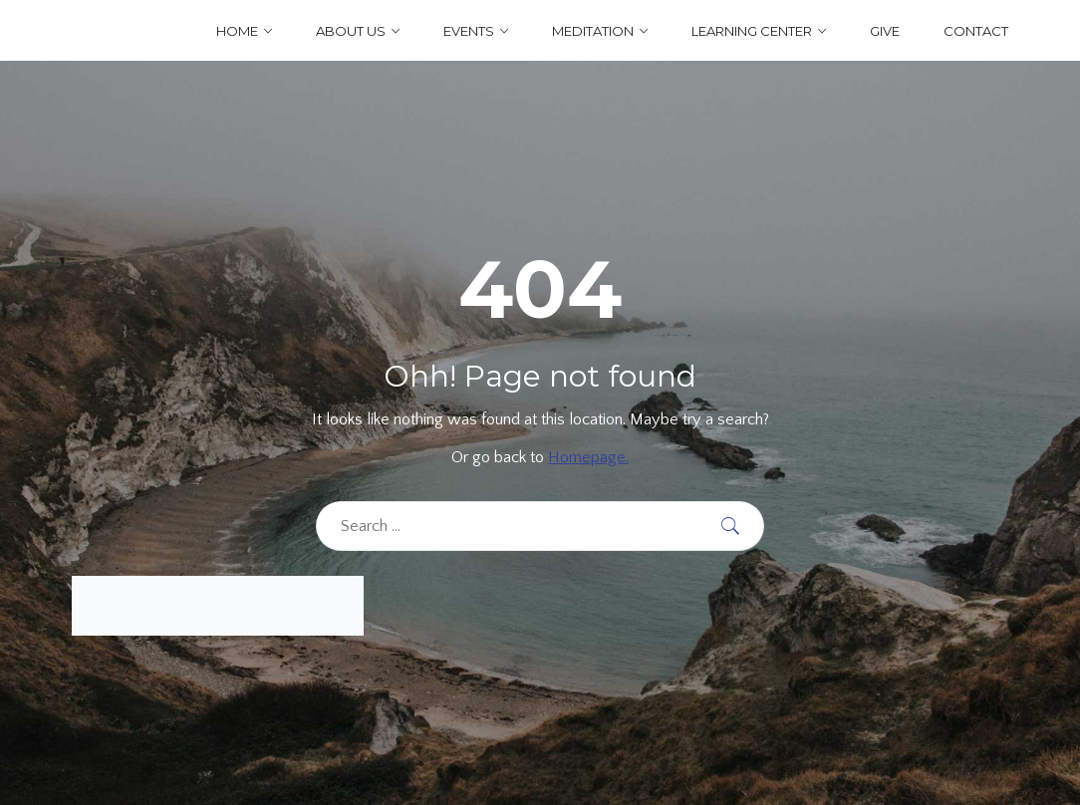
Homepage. (588, 457)
